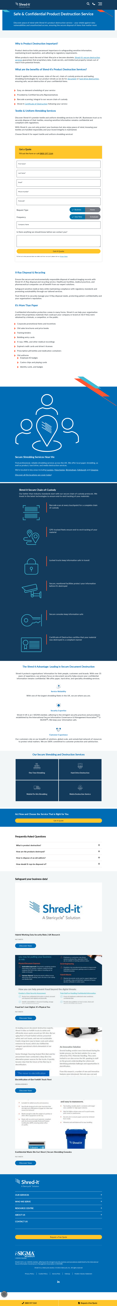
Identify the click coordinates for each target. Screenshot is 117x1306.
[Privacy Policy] (29, 1274)
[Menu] (100, 4)
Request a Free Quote (89, 1303)
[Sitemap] (67, 1274)
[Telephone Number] (93, 3)
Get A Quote (58, 820)
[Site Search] (88, 3)
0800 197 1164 (46, 153)
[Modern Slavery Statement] (83, 1274)
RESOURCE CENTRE (24, 1208)
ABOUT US (20, 1214)
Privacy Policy (64, 256)
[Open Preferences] (4, 1294)
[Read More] (37, 769)
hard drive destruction (89, 78)
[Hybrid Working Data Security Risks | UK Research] (58, 907)
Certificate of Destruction (36, 103)
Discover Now (25, 945)
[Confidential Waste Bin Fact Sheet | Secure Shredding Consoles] (58, 1124)
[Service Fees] (56, 1274)
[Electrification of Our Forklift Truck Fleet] (58, 1051)
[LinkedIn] (58, 1282)
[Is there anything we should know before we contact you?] (59, 241)
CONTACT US (21, 1221)
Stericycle (46, 1268)
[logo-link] (23, 4)
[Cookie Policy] (43, 1274)
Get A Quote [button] (58, 251)
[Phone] (29, 1303)
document (72, 78)
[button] (65, 1195)
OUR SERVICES (22, 1194)
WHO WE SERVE (23, 1201)
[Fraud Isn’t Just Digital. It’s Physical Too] (58, 979)
